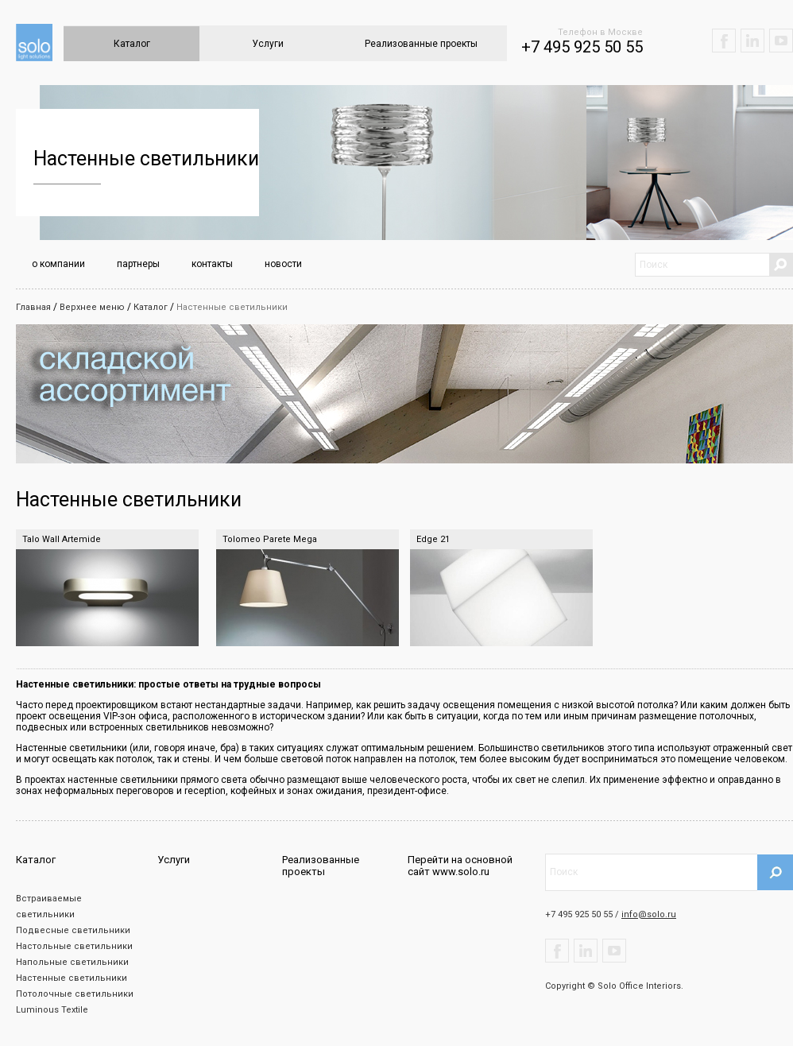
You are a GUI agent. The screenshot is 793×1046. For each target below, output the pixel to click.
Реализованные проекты (421, 43)
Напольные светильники (72, 962)
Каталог (132, 43)
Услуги (268, 43)
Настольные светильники (74, 946)
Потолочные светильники (74, 994)
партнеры (138, 263)
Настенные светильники (232, 307)
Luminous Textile (52, 1010)
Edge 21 (433, 539)
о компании (58, 263)
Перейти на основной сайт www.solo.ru (460, 865)
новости (283, 263)
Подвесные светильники (73, 930)
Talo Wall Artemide (61, 539)
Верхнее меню (92, 307)
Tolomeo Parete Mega (269, 539)
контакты (212, 263)
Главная (33, 307)
